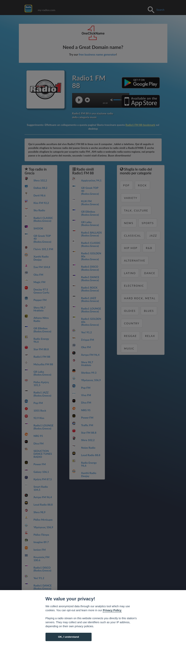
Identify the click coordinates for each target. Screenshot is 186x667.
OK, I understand (68, 636)
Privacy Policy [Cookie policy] (112, 610)
